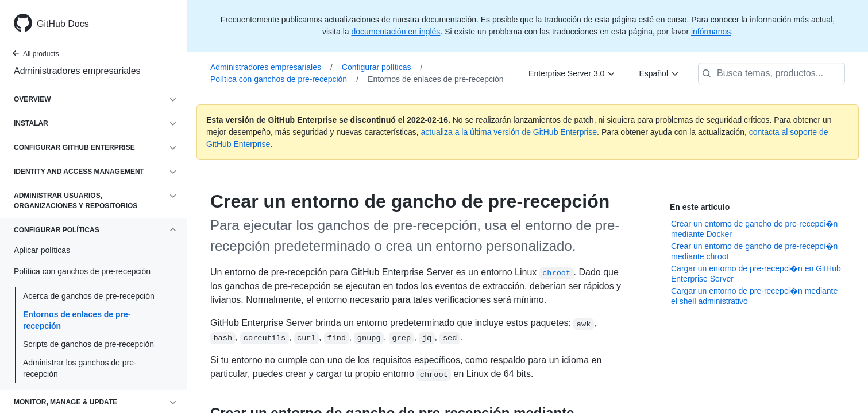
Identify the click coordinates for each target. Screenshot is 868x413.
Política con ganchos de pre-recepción (284, 79)
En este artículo (700, 207)
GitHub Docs (63, 24)
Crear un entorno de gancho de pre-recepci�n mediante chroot (754, 251)
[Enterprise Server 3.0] (572, 73)
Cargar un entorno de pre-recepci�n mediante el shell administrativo (754, 296)
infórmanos (711, 31)
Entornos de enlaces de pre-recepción (77, 320)
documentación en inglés (395, 31)
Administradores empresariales (77, 71)
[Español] (659, 73)
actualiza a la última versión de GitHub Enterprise (509, 132)
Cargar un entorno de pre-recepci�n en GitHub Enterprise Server (756, 273)
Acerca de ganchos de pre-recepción (89, 296)
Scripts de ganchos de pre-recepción (88, 344)
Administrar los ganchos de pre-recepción (80, 368)
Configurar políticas (382, 67)
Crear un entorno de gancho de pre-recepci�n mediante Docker (754, 229)
